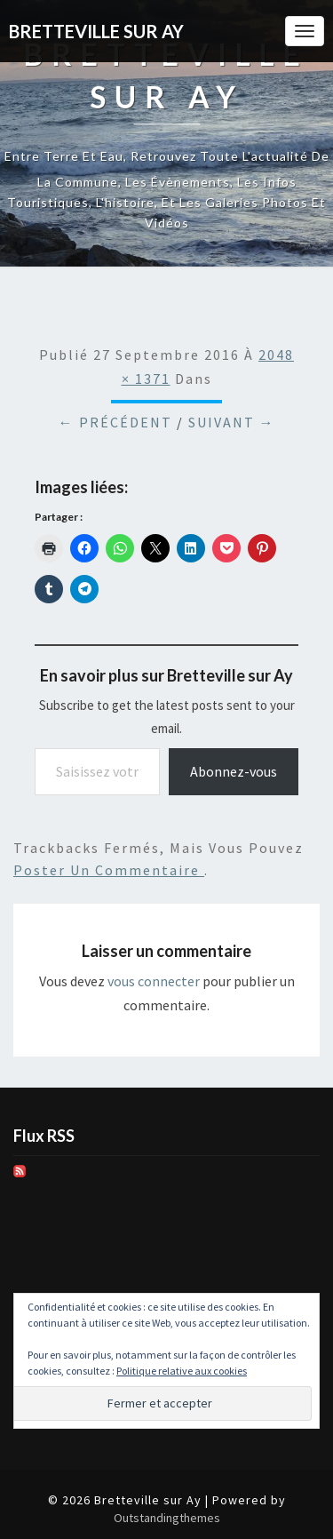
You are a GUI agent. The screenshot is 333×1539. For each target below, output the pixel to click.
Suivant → (231, 422)
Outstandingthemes (167, 1518)
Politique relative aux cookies (181, 1370)
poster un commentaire (108, 870)
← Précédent (115, 422)
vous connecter (153, 981)
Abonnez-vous (233, 771)
